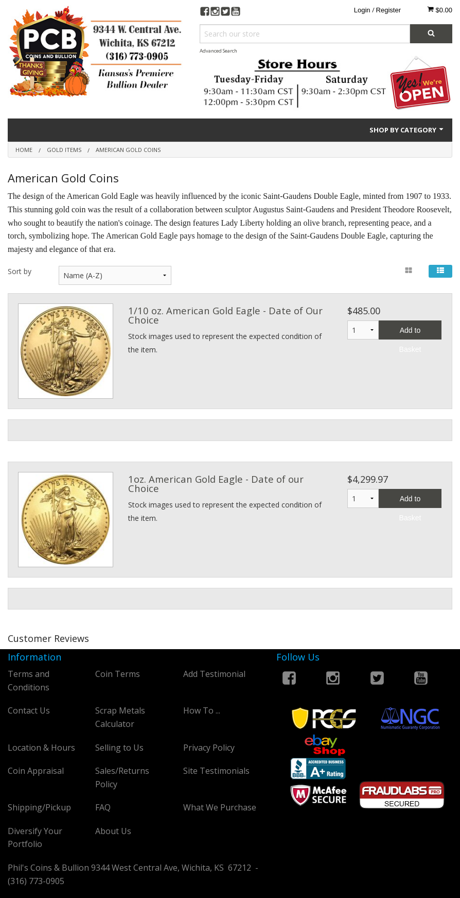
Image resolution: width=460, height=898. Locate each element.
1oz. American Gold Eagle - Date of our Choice (216, 483)
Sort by (19, 271)
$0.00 (439, 10)
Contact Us (29, 710)
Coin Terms (117, 674)
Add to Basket (410, 333)
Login (362, 10)
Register (388, 10)
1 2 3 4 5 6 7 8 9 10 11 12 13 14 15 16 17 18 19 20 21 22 (363, 330)
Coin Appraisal (36, 770)
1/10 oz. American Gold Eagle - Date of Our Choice (225, 315)
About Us (113, 831)
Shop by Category (407, 129)
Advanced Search (218, 50)
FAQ (103, 807)
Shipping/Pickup (39, 807)
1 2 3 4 (363, 498)
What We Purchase (219, 807)
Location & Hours (41, 747)
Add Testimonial (214, 674)
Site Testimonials (216, 770)
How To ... (201, 710)
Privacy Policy (209, 747)
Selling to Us (119, 747)
